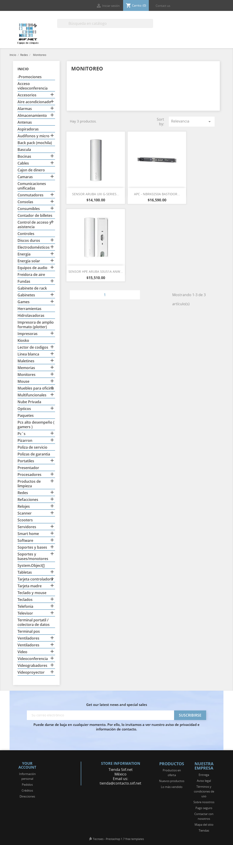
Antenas (25, 122)
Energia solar (29, 261)
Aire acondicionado (34, 102)
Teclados (25, 599)
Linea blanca (28, 354)
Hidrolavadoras (31, 315)
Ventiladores (28, 638)
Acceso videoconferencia (33, 86)
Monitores (26, 374)
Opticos (24, 408)
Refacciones (28, 499)
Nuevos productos (171, 781)
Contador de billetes (35, 215)
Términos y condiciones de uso (204, 791)
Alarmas (25, 108)
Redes (23, 492)
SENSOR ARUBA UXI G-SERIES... (95, 194)
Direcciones (27, 796)
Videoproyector (31, 672)
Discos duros (29, 240)
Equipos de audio (32, 267)
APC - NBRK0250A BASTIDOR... (157, 194)
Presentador (28, 467)
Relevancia (191, 121)
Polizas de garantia (34, 454)
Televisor (25, 613)
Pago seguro (203, 808)
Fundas (24, 281)
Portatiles (26, 461)
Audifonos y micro (33, 136)
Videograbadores (32, 665)
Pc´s (21, 433)
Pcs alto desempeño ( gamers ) (36, 424)
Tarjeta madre (30, 586)
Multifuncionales (32, 395)
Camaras (25, 177)
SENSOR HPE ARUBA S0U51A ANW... (95, 271)
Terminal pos (29, 631)
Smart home (28, 533)
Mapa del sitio (204, 824)
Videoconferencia (33, 658)
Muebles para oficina (36, 388)
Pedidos (27, 784)
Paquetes (26, 415)
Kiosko (23, 340)
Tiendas (204, 830)
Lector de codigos (33, 347)
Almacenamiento (32, 115)
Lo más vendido (171, 787)
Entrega (204, 775)
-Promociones (30, 77)
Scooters (25, 520)
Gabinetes (26, 295)
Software (25, 540)
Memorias (26, 367)
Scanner (25, 513)
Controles (26, 233)
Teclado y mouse (32, 592)
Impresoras (28, 333)
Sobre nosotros (203, 802)
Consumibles (29, 208)
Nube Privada (29, 402)
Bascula (24, 149)
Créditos (27, 790)
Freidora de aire (31, 274)
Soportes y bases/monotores (33, 556)
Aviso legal (204, 781)
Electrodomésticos (34, 247)
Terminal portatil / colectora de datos (34, 622)
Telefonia (25, 606)
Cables (23, 163)
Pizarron (25, 440)
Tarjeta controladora (35, 579)
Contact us (163, 6)
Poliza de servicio (32, 447)
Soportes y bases (32, 547)
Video (22, 652)
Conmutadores (30, 195)
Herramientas (29, 308)
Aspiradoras (28, 129)
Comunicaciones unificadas (32, 186)
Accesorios (27, 95)
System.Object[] (31, 565)
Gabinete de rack (32, 288)
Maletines (26, 361)
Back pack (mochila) (35, 142)
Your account (27, 765)
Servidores (27, 527)
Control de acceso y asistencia (34, 224)
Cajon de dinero (31, 170)
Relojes (24, 506)
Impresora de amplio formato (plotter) (36, 324)
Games (24, 302)
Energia (24, 254)
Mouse (23, 381)
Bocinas (24, 156)
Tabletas (25, 572)
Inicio (23, 69)
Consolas (25, 202)
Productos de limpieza (29, 483)
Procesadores (29, 474)
